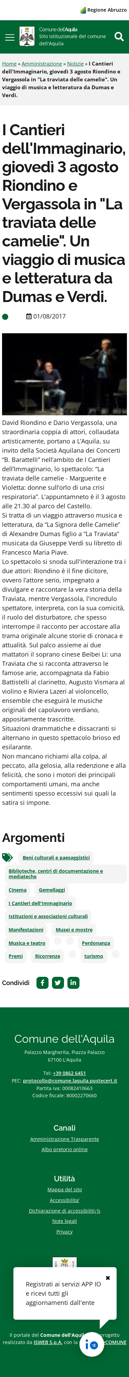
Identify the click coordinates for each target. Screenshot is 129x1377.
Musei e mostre (74, 930)
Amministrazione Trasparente (64, 1139)
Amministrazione (42, 63)
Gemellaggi (52, 890)
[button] (10, 37)
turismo (93, 956)
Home (9, 63)
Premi (16, 956)
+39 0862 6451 (69, 1073)
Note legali (64, 1221)
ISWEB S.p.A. (48, 1342)
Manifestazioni (26, 930)
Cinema (17, 890)
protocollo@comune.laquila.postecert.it (70, 1080)
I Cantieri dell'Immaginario (40, 903)
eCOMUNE (115, 1342)
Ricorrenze (47, 956)
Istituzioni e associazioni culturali (48, 916)
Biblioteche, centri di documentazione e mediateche (56, 874)
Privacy (64, 1231)
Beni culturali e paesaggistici (56, 858)
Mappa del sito (64, 1189)
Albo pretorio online (65, 1149)
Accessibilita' (64, 1200)
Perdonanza (96, 943)
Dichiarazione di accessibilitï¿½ (64, 1210)
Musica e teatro (27, 943)
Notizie (75, 63)
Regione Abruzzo (103, 10)
